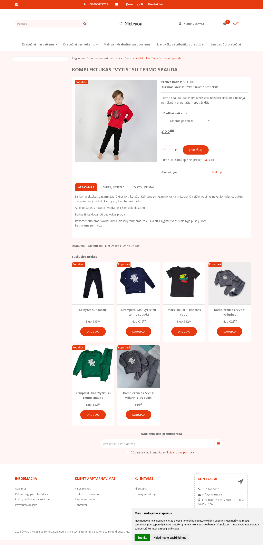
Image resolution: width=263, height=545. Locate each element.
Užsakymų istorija (145, 499)
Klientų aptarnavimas (95, 484)
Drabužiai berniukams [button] (79, 44)
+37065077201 (96, 4)
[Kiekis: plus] (176, 149)
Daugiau (93, 337)
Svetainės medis (85, 504)
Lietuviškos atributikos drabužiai (180, 44)
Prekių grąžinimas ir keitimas (32, 504)
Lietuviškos (113, 251)
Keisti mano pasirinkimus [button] (170, 537)
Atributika (95, 251)
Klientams (144, 484)
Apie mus (21, 494)
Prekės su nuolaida (87, 499)
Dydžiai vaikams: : (176, 113)
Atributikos (131, 251)
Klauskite (209, 160)
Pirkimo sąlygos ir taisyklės (31, 499)
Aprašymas (86, 192)
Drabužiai (79, 251)
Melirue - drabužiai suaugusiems (127, 44)
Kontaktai (155, 4)
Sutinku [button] (142, 537)
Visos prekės (83, 494)
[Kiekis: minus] (164, 149)
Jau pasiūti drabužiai (226, 44)
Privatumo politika (26, 510)
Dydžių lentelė (113, 192)
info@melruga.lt (129, 4)
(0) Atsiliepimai (143, 192)
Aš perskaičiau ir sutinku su (162, 458)
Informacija (26, 484)
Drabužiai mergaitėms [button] (38, 44)
